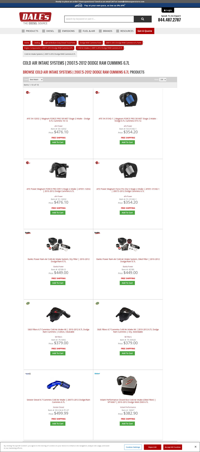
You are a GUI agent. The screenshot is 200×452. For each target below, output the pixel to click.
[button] (108, 19)
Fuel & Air (89, 31)
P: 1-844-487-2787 (31, 354)
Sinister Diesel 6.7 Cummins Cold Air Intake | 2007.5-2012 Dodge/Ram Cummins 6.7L (43, 270)
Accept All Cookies (173, 447)
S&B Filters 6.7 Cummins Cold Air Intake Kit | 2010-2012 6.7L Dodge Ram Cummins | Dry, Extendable (158, 195)
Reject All (152, 447)
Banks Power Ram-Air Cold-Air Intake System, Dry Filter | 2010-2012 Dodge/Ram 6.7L (43, 195)
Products (32, 31)
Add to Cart (43, 142)
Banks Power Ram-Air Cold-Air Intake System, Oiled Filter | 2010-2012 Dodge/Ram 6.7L (81, 195)
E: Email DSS (28, 362)
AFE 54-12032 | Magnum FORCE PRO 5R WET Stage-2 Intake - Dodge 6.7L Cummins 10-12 (43, 121)
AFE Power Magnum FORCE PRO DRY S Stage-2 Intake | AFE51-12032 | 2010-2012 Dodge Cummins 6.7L (120, 121)
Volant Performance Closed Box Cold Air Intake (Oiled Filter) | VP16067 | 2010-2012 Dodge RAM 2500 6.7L (81, 270)
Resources (126, 31)
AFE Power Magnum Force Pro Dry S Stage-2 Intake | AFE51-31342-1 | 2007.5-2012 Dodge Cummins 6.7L (158, 121)
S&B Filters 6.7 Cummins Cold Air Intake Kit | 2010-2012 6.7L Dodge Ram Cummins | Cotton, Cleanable (120, 195)
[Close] (195, 447)
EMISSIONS (68, 31)
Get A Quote (145, 31)
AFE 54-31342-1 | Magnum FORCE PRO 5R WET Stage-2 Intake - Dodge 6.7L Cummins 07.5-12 (81, 121)
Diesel (50, 31)
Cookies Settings (133, 447)
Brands (107, 31)
